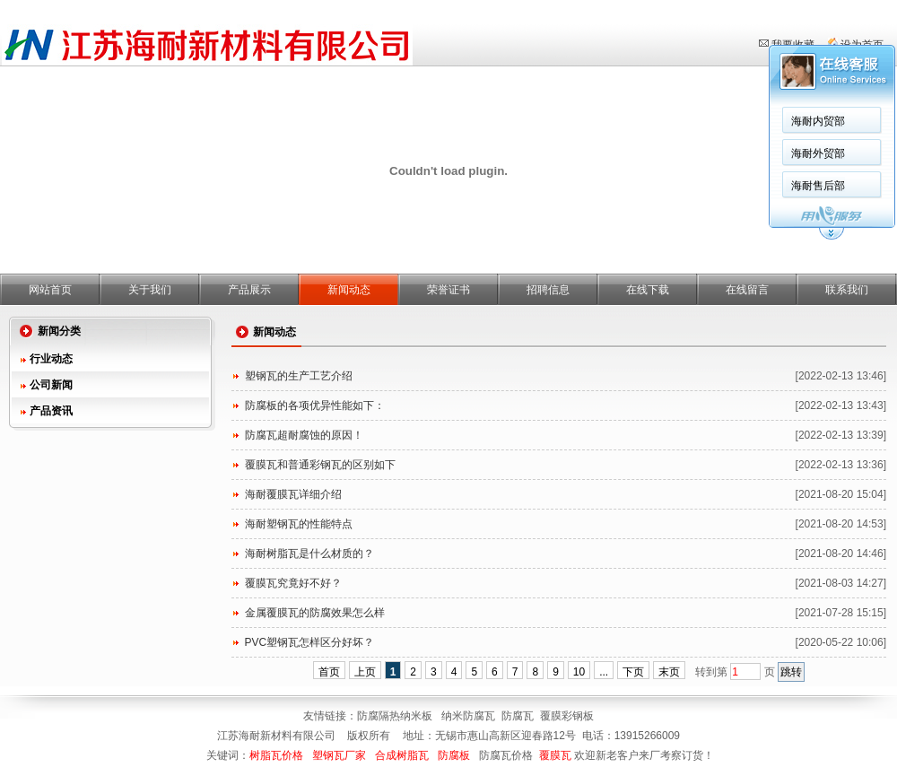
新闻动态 (348, 289)
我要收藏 (792, 45)
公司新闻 (51, 385)
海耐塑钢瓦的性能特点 (299, 524)
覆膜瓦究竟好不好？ (293, 583)
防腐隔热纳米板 (396, 716)
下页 (633, 672)
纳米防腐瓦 (468, 716)
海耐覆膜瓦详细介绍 (293, 494)
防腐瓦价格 (506, 755)
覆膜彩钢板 (567, 716)
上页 (365, 672)
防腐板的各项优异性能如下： (315, 405)
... (603, 672)
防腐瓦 (517, 716)
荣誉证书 (448, 289)
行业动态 (51, 359)
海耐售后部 (582, 185)
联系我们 (846, 289)
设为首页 (862, 45)
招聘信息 (548, 289)
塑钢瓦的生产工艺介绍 (299, 376)
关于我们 (149, 289)
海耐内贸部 (582, 121)
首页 (329, 672)
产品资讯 (51, 411)
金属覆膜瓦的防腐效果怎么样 (315, 612)
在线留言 (747, 289)
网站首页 (50, 289)
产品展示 (249, 289)
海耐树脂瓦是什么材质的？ (309, 553)
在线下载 (647, 289)
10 (579, 672)
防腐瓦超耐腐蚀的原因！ (304, 435)
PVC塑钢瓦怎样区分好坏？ (310, 642)
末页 (669, 672)
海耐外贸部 (582, 153)
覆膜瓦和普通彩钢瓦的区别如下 (320, 464)
